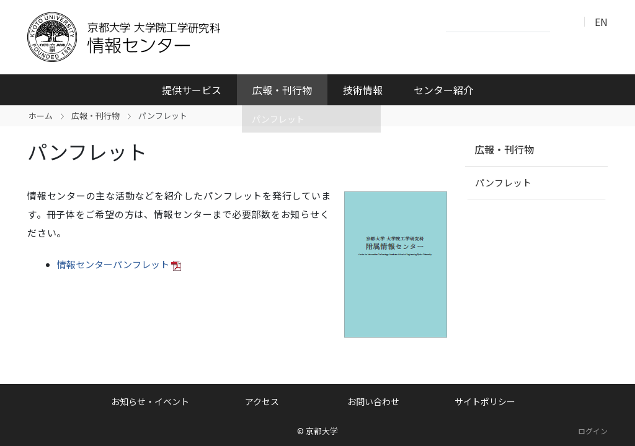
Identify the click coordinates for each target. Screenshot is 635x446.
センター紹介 (443, 89)
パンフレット (503, 182)
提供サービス (191, 89)
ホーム (41, 115)
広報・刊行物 (282, 89)
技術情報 (363, 89)
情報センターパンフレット (113, 264)
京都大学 (322, 431)
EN (601, 22)
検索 (563, 22)
